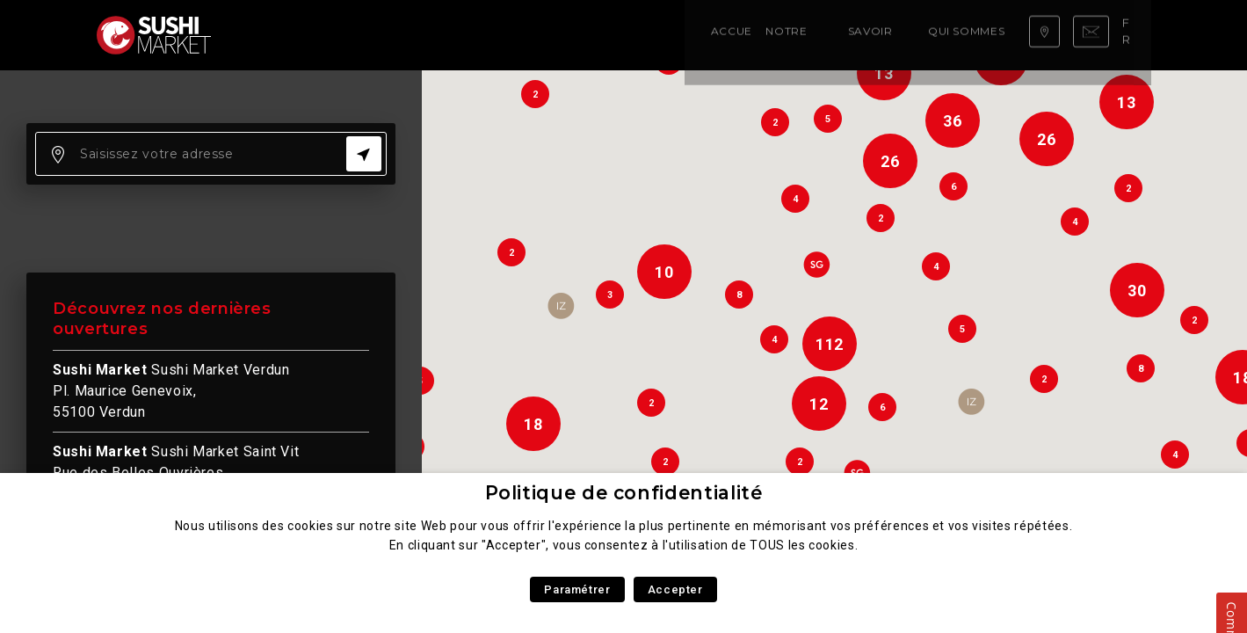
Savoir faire (449, 34)
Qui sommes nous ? (565, 34)
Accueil (271, 34)
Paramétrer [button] (577, 589)
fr (1132, 34)
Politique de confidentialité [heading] (624, 493)
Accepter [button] (675, 589)
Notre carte (352, 34)
